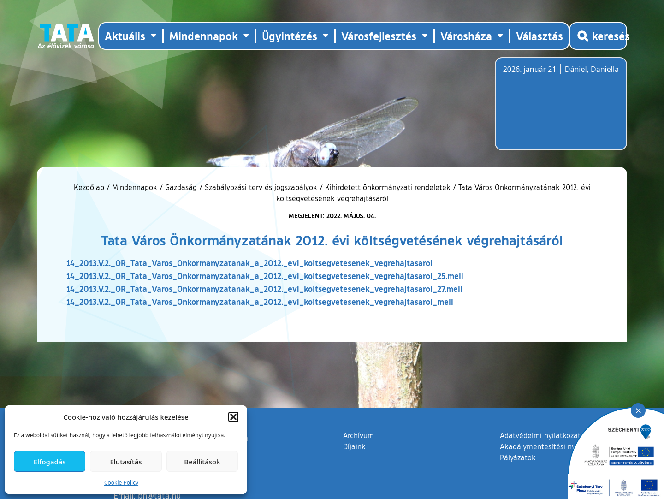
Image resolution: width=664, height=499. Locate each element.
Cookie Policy (121, 483)
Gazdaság (181, 187)
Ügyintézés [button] (289, 36)
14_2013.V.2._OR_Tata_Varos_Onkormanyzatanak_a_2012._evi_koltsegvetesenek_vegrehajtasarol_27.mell (264, 288)
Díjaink (354, 446)
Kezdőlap (90, 187)
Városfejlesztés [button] (378, 36)
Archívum (358, 435)
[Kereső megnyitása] (598, 36)
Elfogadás (50, 461)
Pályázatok (518, 457)
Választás (539, 36)
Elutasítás (126, 461)
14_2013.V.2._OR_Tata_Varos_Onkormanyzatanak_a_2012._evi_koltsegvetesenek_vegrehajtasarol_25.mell (264, 275)
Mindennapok (134, 187)
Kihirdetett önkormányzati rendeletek (388, 187)
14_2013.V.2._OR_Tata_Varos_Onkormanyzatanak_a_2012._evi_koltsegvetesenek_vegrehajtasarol (249, 262)
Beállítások (202, 461)
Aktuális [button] (125, 36)
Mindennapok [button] (203, 36)
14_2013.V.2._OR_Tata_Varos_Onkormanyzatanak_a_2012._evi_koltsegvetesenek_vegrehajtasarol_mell (259, 301)
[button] (233, 417)
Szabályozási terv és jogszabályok (261, 187)
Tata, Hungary (554, 109)
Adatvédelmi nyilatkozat (540, 435)
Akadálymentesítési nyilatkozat (552, 446)
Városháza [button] (466, 36)
